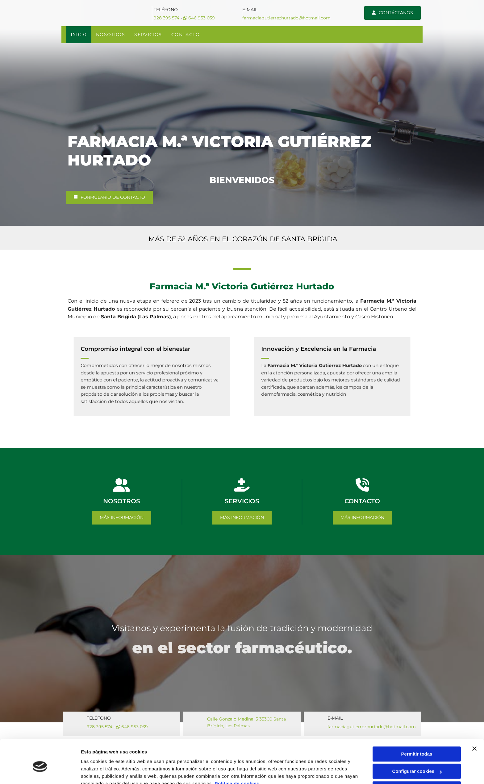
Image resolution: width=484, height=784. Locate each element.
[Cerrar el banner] (474, 720)
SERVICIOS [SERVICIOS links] (149, 34)
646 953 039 (199, 18)
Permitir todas (416, 725)
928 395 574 (166, 18)
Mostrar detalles (99, 771)
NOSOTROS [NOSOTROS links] (110, 34)
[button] (392, 13)
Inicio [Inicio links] (79, 34)
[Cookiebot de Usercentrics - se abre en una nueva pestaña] (40, 772)
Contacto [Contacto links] (186, 34)
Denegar (416, 760)
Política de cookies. (238, 754)
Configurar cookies (417, 742)
